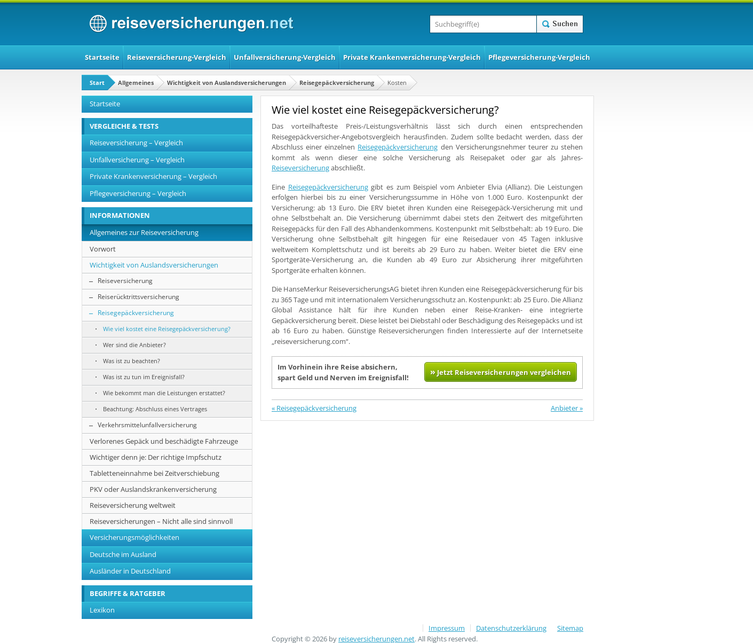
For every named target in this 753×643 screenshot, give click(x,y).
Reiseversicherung (300, 167)
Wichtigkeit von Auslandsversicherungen (226, 83)
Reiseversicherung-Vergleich (176, 57)
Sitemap (570, 628)
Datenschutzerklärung (511, 628)
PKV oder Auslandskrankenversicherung (153, 489)
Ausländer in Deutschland (130, 571)
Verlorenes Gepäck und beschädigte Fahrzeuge (164, 441)
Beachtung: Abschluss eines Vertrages (155, 409)
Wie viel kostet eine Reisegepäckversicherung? (167, 329)
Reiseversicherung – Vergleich (136, 142)
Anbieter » (567, 408)
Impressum (447, 628)
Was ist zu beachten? (131, 361)
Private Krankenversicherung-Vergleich (412, 57)
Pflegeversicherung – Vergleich (138, 193)
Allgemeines (136, 83)
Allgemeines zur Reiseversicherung (144, 232)
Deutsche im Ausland (123, 554)
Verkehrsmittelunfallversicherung (147, 424)
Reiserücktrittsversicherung (138, 296)
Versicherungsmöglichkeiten (134, 537)
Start (97, 83)
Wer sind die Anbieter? (134, 345)
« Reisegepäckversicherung (314, 408)
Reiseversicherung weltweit (133, 505)
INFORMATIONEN (120, 215)
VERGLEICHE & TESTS (124, 126)
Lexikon (102, 610)
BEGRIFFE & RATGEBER (127, 593)
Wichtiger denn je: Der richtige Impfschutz (155, 457)
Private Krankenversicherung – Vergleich (153, 176)
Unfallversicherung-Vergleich (285, 57)
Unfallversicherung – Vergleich (137, 159)
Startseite (102, 57)
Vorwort (103, 249)
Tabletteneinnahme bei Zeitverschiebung (154, 473)
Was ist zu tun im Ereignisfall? (144, 377)
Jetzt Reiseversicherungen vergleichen (500, 372)
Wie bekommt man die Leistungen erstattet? (164, 393)
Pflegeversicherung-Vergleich (539, 57)
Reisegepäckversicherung (336, 83)
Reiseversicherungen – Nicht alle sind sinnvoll (161, 521)
